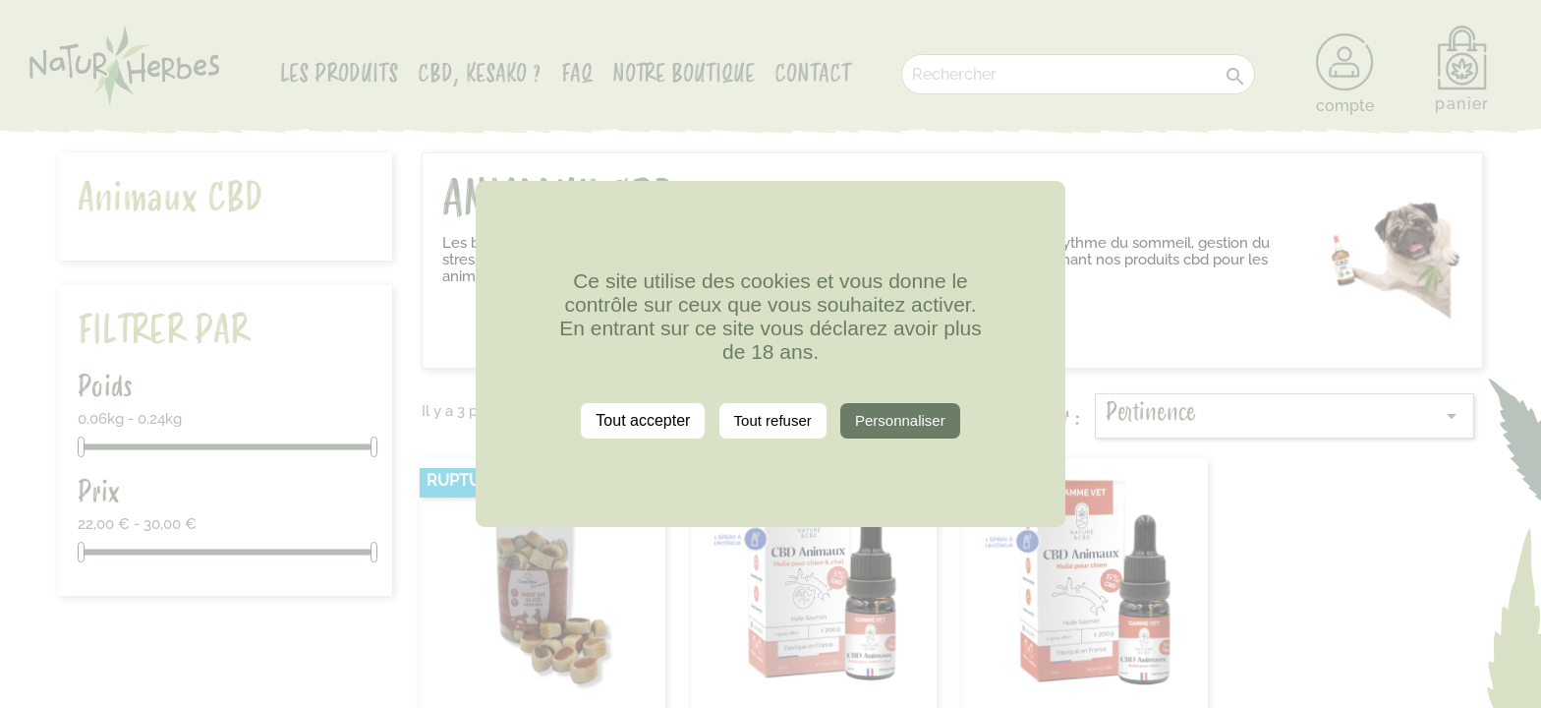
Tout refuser (773, 420)
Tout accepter (643, 420)
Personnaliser (900, 420)
